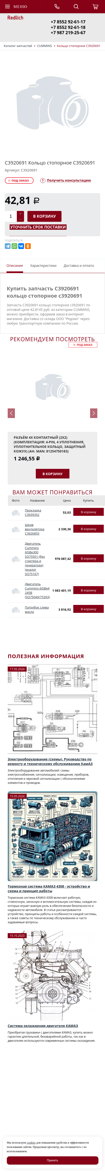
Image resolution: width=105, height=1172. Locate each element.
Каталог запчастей (18, 46)
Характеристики (43, 265)
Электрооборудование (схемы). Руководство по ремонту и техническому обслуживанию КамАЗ (50, 761)
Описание (14, 265)
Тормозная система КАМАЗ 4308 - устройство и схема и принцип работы (49, 888)
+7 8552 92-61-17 (68, 22)
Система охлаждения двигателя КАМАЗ (43, 1025)
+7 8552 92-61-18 (68, 27)
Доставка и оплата (79, 265)
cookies (31, 1142)
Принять (52, 1160)
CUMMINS (44, 46)
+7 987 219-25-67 (68, 32)
